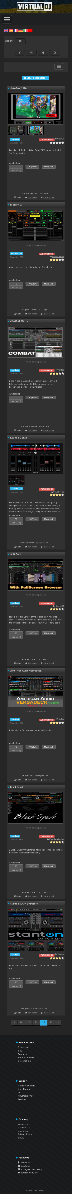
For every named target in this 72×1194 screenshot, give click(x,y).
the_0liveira (58, 492)
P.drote (61, 954)
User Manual (24, 1089)
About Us (23, 1124)
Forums (22, 1099)
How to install (48, 197)
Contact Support (26, 1085)
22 (43, 1022)
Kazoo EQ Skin (18, 437)
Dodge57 (60, 606)
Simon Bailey (58, 256)
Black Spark (17, 787)
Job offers (23, 1131)
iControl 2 (16, 204)
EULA (21, 1137)
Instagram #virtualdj (30, 1169)
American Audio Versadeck (25, 670)
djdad (61, 369)
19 (21, 1022)
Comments (32, 197)
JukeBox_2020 (18, 88)
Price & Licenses (26, 1057)
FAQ (20, 1092)
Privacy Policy (25, 1134)
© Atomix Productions (36, 1190)
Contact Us (24, 1127)
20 (28, 1022)
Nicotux (60, 139)
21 (36, 1022)
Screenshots (24, 1061)
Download (23, 1047)
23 (51, 1022)
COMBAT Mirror (19, 321)
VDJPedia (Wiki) (26, 1095)
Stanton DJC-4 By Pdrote (24, 903)
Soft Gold (15, 554)
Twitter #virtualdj (28, 1172)
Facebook (24, 1162)
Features (22, 1054)
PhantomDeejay (56, 839)
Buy (20, 1050)
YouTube (24, 1166)
